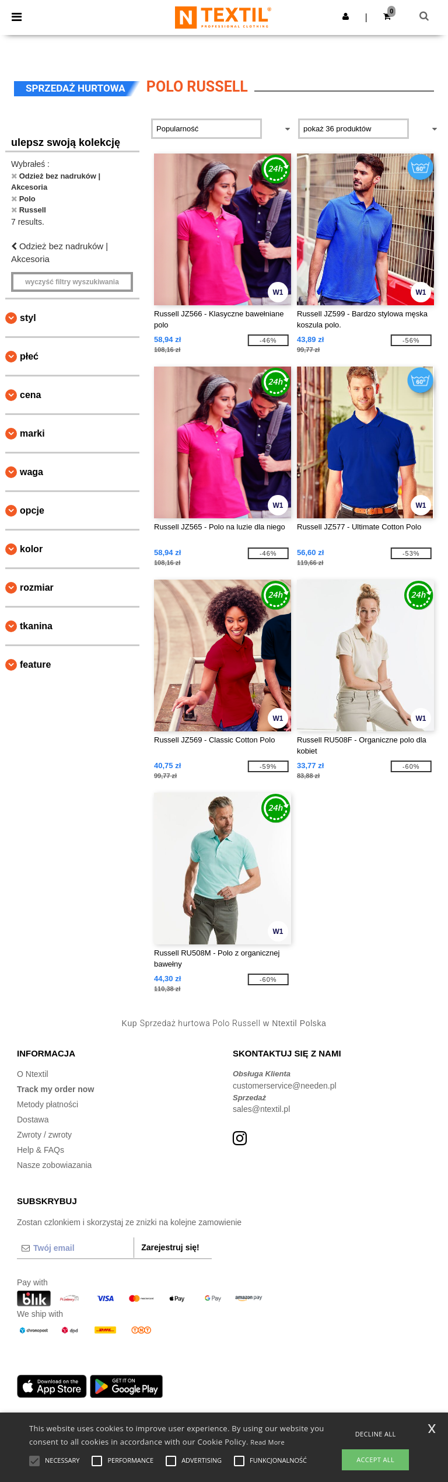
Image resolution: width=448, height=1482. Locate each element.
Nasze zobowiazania (54, 1165)
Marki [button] (32, 433)
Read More (267, 1442)
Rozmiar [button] (37, 587)
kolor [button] (31, 549)
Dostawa (32, 1119)
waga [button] (31, 472)
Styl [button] (28, 318)
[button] (345, 16)
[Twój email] (75, 1247)
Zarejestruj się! (170, 1247)
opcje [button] (32, 510)
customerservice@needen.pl (285, 1085)
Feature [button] (35, 664)
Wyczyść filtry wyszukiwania (72, 282)
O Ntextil (32, 1074)
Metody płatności (47, 1104)
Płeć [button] (29, 356)
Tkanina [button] (36, 626)
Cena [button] (30, 395)
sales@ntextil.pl (261, 1109)
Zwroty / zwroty (44, 1134)
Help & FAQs (40, 1150)
